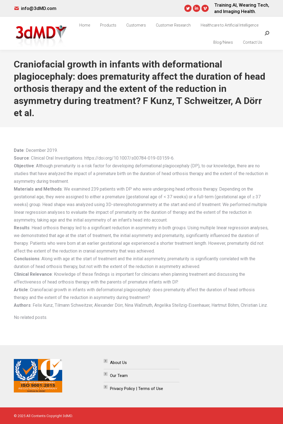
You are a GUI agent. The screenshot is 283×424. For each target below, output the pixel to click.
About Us (118, 362)
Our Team (119, 375)
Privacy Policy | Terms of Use (136, 388)
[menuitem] (84, 25)
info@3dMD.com (38, 8)
